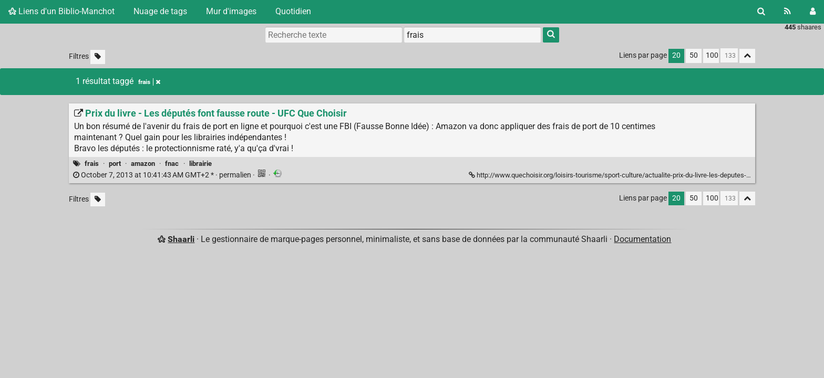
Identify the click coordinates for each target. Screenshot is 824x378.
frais (92, 163)
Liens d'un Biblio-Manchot (61, 11)
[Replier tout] (747, 56)
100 (712, 55)
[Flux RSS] (787, 11)
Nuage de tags (160, 11)
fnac (172, 163)
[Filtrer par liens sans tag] (97, 57)
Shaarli (181, 239)
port (115, 163)
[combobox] (472, 35)
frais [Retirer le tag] (149, 82)
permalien (163, 175)
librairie (200, 163)
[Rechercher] (761, 11)
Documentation (642, 239)
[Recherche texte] (333, 35)
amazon (143, 163)
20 (676, 55)
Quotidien (293, 11)
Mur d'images (231, 11)
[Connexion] (812, 11)
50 (693, 55)
